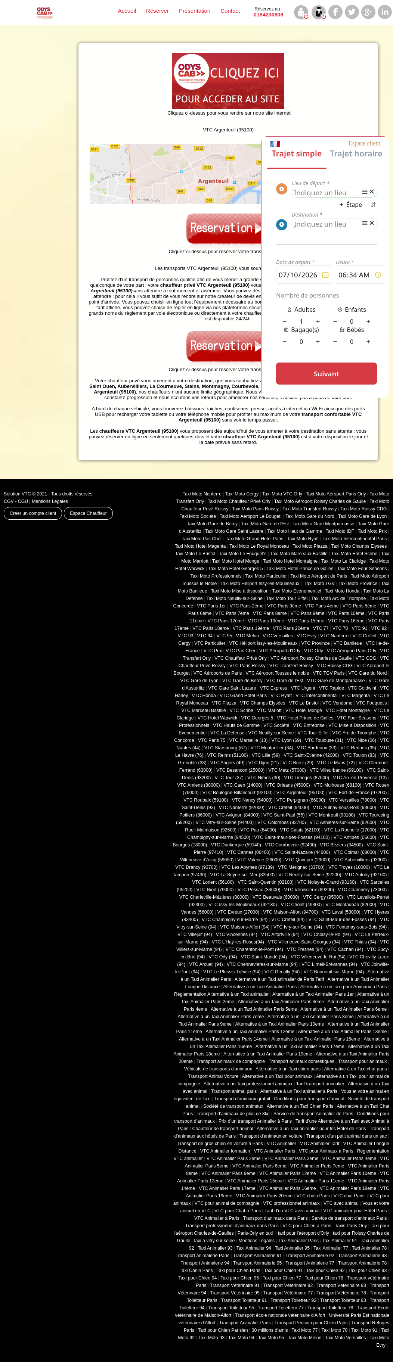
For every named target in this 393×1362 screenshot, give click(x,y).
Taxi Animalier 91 (339, 1240)
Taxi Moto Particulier (266, 576)
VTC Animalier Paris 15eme (255, 1181)
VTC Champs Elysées (262, 703)
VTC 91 (360, 628)
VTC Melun (247, 635)
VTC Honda (204, 695)
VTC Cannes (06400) (249, 852)
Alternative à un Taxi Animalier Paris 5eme (254, 1009)
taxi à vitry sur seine (214, 1240)
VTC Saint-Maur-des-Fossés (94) (342, 919)
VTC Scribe (241, 710)
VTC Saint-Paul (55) (283, 815)
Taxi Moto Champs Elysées (359, 546)
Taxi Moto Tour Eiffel (287, 598)
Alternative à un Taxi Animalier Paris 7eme (220, 1016)
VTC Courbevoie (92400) (290, 845)
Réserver (157, 10)
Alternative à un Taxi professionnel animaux (248, 1083)
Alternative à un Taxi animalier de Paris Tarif (279, 979)
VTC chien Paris (312, 1195)
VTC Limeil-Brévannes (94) (329, 964)
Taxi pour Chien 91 (283, 1270)
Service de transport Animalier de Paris (313, 1113)
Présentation (194, 10)
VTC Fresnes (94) (305, 949)
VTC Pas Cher (241, 650)
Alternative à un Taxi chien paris (288, 1069)
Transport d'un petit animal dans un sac (346, 1136)
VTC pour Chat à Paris (237, 1210)
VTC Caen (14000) (243, 785)
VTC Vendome (337, 703)
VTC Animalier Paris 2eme (234, 1158)
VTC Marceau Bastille (203, 710)
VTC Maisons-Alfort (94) (244, 927)
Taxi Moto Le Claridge (343, 561)
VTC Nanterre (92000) (241, 807)
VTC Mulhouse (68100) (338, 785)
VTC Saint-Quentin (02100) (266, 882)
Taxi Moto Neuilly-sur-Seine (235, 598)
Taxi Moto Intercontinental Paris (354, 538)
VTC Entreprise (308, 725)
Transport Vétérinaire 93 (341, 1285)
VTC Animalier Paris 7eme (317, 1166)
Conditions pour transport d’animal (309, 1098)
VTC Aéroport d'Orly (279, 650)
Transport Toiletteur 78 (330, 1307)
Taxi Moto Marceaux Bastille (299, 553)
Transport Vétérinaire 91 (235, 1285)
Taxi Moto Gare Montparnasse (323, 523)
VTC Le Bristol (304, 703)
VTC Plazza (224, 703)
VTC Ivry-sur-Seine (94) (297, 927)
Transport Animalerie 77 (309, 1263)
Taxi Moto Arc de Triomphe (338, 598)
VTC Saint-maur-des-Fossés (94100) (291, 837)
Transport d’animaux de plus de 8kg (233, 1113)
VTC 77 (321, 628)
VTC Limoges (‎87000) (306, 777)
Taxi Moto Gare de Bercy (212, 523)
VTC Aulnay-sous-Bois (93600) (344, 807)
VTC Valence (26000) (259, 859)
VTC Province (315, 643)
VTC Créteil (364, 635)
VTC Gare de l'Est (284, 680)
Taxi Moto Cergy (242, 494)
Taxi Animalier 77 (330, 1248)
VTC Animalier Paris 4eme (349, 1158)
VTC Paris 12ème (226, 621)
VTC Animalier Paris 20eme (264, 1195)
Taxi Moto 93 (211, 1337)
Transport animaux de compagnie (230, 1061)
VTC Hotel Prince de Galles (305, 718)
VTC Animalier (281, 1143)
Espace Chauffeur (88, 513)
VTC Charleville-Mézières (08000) (214, 897)
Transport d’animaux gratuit (242, 1098)
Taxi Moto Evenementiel (296, 591)
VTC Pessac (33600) (259, 889)
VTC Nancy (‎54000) (252, 800)
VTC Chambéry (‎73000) (362, 889)
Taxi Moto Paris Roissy (255, 508)
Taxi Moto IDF (340, 531)
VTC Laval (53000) (341, 912)
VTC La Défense (227, 733)
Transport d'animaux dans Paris (275, 1218)
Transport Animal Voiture (213, 1076)
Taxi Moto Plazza (310, 546)
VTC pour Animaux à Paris (326, 1151)
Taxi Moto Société (198, 516)
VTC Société (276, 725)
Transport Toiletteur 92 (293, 1300)
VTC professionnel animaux (291, 1203)
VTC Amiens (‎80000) (198, 785)
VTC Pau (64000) (258, 830)
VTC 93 (186, 635)
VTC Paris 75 (211, 740)
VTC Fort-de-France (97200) (357, 792)
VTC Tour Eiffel (313, 733)
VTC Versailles (278, 635)
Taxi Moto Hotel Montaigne (290, 561)
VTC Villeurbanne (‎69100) (336, 770)
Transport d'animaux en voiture (271, 1136)
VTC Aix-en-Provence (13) (360, 777)
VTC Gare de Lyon (199, 680)
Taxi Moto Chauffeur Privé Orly (239, 501)
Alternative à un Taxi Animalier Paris (260, 986)
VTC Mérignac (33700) (301, 867)
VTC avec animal (341, 1203)
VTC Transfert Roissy (291, 665)
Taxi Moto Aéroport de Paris (319, 576)
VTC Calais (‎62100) (300, 830)
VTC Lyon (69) (286, 740)
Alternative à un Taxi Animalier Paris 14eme (223, 1039)
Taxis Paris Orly (351, 1225)
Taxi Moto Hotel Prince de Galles (299, 568)
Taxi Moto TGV (319, 583)
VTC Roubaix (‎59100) (205, 800)
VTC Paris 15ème (306, 621)
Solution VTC (17, 494)
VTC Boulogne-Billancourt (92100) (237, 792)
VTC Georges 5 (257, 718)
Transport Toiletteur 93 (343, 1300)
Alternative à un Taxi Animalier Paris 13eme (342, 1031)
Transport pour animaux (362, 1061)
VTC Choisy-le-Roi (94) (327, 934)
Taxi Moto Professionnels (216, 576)
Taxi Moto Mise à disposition (239, 591)
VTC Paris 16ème (346, 621)
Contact (230, 10)
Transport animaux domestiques (301, 1061)
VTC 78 (340, 628)
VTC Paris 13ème (266, 621)
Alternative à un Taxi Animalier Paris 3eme (281, 1001)
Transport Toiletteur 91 (244, 1300)
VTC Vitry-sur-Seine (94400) (225, 822)
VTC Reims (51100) (227, 755)
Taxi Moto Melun (305, 1337)
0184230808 (269, 12)
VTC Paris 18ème (210, 628)
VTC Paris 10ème (346, 613)
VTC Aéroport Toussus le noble (277, 673)
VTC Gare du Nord (367, 673)
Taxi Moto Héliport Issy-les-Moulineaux (259, 583)
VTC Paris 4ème (322, 606)
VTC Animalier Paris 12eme (287, 1173)
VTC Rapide (331, 688)
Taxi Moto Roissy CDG (363, 508)
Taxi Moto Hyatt (303, 538)
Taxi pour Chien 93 (367, 1270)
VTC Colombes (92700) (281, 822)
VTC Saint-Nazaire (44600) (302, 852)
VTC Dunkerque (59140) (236, 845)
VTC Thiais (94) (360, 942)
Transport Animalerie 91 (257, 1255)
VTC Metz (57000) (287, 770)
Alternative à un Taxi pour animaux (277, 1076)
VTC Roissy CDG (335, 665)
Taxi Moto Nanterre (202, 494)
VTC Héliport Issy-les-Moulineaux (263, 643)
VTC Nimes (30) (263, 777)
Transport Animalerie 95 (257, 1263)
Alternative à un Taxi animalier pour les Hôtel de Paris (311, 1128)
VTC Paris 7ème (232, 613)
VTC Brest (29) (297, 762)
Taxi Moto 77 (305, 1330)
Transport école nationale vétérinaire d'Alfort (280, 1315)
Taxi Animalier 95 (292, 1248)
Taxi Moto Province (357, 583)
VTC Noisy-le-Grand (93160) (326, 882)
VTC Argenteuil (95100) (300, 792)
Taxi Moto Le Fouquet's (242, 553)
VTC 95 (224, 635)
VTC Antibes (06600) (355, 837)
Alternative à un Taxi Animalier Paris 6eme (343, 1009)
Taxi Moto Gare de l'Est (265, 523)
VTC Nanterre (334, 635)
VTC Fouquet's (371, 703)
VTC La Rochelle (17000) (350, 830)
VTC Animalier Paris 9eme (228, 1173)
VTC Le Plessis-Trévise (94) (232, 971)
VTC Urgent (303, 688)
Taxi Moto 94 (241, 1337)
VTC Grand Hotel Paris (243, 695)
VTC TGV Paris (329, 673)
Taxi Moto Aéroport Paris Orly (336, 494)
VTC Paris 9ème (308, 613)
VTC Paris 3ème (284, 606)
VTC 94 (205, 635)
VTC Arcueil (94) (206, 964)
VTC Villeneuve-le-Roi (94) (318, 957)
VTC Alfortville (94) (280, 934)
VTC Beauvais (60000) (276, 897)
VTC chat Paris (350, 1195)
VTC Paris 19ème (251, 628)
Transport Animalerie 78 (362, 1263)
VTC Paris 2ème (247, 606)
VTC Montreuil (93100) (332, 815)
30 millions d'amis (270, 1330)
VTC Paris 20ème (291, 628)
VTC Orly (313, 650)
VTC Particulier (209, 643)
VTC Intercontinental (316, 695)
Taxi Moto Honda (342, 591)
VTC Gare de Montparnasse (336, 680)
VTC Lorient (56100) (213, 882)
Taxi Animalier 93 (215, 1248)
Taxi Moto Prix (372, 531)
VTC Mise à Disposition (352, 725)
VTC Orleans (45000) (288, 785)
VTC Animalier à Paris (216, 1218)
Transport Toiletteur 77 (281, 1307)
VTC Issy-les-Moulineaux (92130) (242, 904)
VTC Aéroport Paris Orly (351, 650)
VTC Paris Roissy (247, 665)
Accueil (127, 10)
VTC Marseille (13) (248, 740)
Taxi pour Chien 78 (324, 1278)
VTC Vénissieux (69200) (309, 889)
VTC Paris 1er (211, 606)
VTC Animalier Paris (274, 1151)
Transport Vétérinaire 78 (341, 1293)
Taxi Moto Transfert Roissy (309, 508)
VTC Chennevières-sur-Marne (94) (262, 964)
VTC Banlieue (348, 643)
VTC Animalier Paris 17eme (227, 1188)
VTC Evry (306, 635)
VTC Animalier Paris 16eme (287, 1188)
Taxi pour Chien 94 (197, 1278)
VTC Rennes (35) (358, 747)
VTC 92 (379, 628)
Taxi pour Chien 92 (325, 1270)
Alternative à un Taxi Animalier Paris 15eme (315, 1039)
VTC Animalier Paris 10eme (348, 1173)
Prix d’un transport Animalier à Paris (255, 1121)
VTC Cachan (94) (345, 949)
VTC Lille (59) (266, 755)
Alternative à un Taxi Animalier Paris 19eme (267, 1054)
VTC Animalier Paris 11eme (316, 1181)
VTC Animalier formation (225, 1151)
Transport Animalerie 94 (204, 1263)
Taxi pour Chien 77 (282, 1278)
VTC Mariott (269, 710)
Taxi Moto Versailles (345, 1337)
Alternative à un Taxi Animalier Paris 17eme (300, 1046)
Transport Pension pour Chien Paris (311, 1322)
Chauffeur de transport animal (222, 1128)
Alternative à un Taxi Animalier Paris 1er (313, 994)
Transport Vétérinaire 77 (288, 1293)
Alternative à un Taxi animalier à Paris (298, 1091)
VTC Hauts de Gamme (236, 725)
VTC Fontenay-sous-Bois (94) (356, 927)
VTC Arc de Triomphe (354, 733)
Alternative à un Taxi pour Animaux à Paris (343, 986)
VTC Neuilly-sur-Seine (271, 733)
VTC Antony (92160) (366, 874)
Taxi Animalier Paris (298, 1240)
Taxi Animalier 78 (369, 1248)
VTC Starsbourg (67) (225, 747)
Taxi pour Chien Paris (238, 1270)
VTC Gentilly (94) (282, 971)
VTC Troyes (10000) (349, 867)
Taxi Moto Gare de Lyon (362, 516)
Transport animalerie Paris (202, 1255)
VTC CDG (366, 658)
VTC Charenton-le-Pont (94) (254, 949)
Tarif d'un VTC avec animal (291, 1210)
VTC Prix (213, 650)
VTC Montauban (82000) (350, 904)
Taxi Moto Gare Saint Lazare (234, 531)
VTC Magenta (355, 695)
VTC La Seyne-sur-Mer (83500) (242, 874)
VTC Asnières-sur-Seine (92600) (343, 822)
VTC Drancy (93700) (196, 867)
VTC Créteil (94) (287, 919)
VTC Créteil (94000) (288, 807)
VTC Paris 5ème (360, 606)
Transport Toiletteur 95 (231, 1307)
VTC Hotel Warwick (218, 718)
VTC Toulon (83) (360, 755)
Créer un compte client (33, 513)
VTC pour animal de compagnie (226, 1203)
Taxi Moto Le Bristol (195, 553)
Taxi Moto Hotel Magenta (200, 546)
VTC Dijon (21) (263, 762)
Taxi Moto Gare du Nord (309, 516)
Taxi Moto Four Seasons (362, 568)
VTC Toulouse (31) (324, 740)
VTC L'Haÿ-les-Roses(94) (238, 942)
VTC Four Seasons (356, 718)
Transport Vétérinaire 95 (235, 1293)
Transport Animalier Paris (245, 1322)
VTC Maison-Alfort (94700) (290, 912)
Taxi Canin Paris (196, 1270)
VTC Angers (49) (227, 762)
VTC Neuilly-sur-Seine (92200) (309, 874)
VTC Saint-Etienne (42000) (311, 755)
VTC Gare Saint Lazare (232, 688)
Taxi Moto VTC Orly (282, 494)
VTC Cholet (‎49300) (301, 904)
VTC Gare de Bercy (242, 680)
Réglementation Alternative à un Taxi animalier (221, 994)
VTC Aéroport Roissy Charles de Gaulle (311, 658)
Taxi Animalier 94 (253, 1248)
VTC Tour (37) (229, 777)
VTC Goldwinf (362, 688)
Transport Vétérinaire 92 (288, 1285)
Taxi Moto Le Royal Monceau (259, 546)
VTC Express (273, 688)
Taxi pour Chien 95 (239, 1278)
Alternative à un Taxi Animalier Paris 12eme (249, 1031)
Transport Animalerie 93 (362, 1255)
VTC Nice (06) (361, 740)
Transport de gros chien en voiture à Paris (220, 1143)
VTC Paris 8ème (270, 613)
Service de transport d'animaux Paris (349, 1218)
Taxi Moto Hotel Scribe (354, 553)
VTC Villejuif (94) (194, 934)
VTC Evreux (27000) (238, 912)
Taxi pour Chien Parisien (223, 1330)
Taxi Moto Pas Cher (202, 538)
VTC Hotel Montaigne (348, 710)
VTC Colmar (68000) (355, 852)
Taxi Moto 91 (364, 1330)
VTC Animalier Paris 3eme (291, 1158)
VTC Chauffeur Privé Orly (240, 658)
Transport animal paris (234, 1091)
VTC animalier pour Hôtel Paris (355, 1210)
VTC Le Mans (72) (336, 762)
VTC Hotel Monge (303, 710)
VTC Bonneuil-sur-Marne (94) (333, 971)
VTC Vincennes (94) (236, 934)
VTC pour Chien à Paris (306, 1225)
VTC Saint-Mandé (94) (264, 957)
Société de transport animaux (233, 1106)
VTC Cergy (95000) (323, 897)
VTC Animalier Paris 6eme (259, 1166)
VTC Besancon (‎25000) (240, 770)
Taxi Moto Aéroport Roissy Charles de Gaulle (320, 501)
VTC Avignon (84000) (238, 815)
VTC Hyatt (281, 695)
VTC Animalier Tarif (319, 1143)
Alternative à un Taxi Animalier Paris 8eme (310, 1016)
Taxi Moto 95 (271, 1337)
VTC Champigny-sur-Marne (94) (234, 919)
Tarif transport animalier (320, 1083)
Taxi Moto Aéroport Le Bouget (251, 516)
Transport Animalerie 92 (309, 1255)
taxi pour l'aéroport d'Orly (303, 1233)
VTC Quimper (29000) (307, 859)
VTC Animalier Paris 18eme (348, 1188)
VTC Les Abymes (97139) (248, 867)
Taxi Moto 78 (334, 1330)
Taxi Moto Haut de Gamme (294, 531)
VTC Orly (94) (223, 957)
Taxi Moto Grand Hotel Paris (254, 538)
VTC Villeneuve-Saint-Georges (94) (304, 942)
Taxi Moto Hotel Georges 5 (235, 568)
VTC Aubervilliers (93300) (360, 859)
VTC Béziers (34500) (341, 845)
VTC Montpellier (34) (272, 747)
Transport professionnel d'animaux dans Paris (232, 1225)
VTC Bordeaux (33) (317, 747)
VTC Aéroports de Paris (218, 673)
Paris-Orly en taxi (256, 1233)
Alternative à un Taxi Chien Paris (300, 1106)
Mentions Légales (50, 501)
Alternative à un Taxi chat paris (355, 1069)
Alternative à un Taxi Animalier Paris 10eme (279, 1024)
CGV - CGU (16, 501)
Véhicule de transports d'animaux (218, 1069)
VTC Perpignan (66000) (300, 800)
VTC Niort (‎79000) (215, 889)
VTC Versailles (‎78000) (352, 800)
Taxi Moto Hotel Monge (235, 561)
